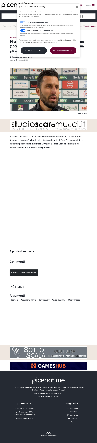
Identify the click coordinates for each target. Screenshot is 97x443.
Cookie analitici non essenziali (40, 31)
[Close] (77, 7)
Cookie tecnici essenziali (37, 22)
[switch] (22, 30)
